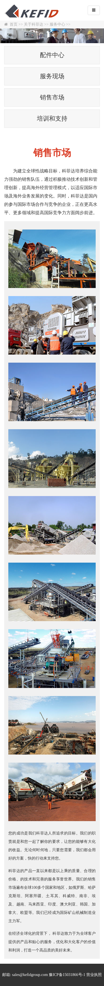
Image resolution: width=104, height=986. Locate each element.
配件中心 (52, 55)
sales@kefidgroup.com (30, 975)
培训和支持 (52, 118)
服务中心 (57, 24)
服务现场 (52, 76)
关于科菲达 (33, 24)
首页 (13, 24)
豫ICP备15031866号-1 (67, 975)
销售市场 (52, 97)
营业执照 (94, 975)
